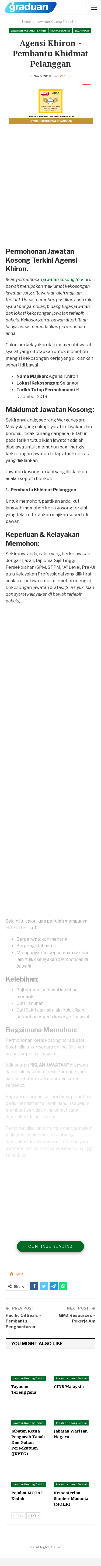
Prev (18, 1524)
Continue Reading (50, 1254)
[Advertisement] (50, 199)
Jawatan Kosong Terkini (28, 30)
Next (33, 1524)
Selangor (82, 30)
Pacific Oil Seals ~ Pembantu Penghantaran (23, 1329)
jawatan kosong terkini (65, 287)
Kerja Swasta (60, 30)
